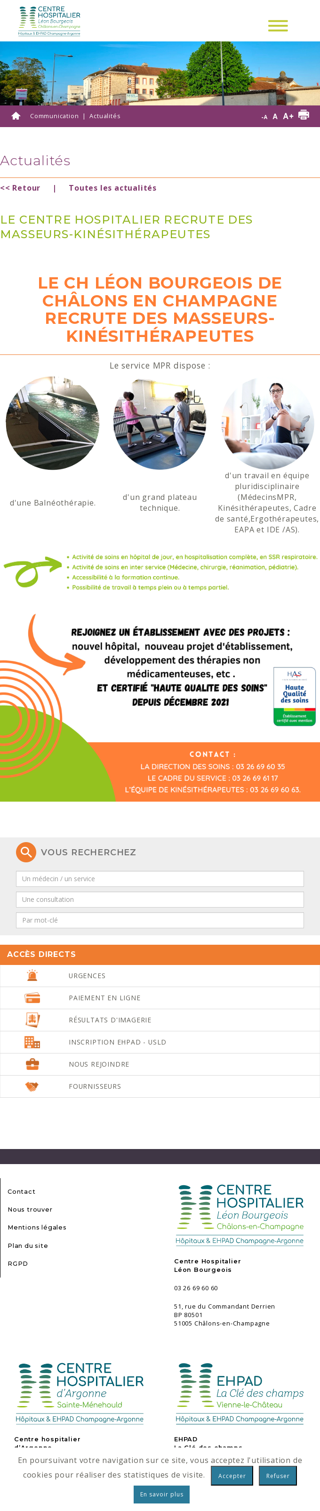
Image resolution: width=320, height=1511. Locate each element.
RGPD (18, 1263)
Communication (54, 116)
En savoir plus (162, 1494)
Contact (22, 1191)
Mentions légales (37, 1227)
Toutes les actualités (113, 188)
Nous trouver (30, 1209)
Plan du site (28, 1245)
